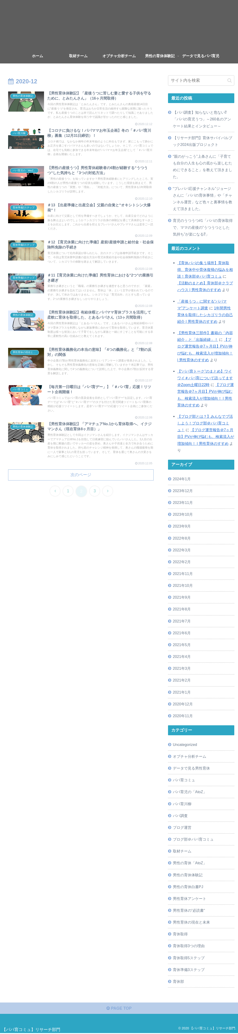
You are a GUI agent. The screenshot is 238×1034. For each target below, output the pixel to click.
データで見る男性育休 (191, 768)
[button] (229, 80)
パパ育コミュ (184, 780)
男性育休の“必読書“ (189, 910)
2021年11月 (183, 574)
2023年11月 (183, 502)
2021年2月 (182, 680)
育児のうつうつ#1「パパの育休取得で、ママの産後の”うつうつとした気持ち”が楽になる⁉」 (203, 227)
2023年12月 (183, 491)
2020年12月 (183, 704)
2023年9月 (182, 526)
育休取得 (180, 934)
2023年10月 (183, 514)
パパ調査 (180, 816)
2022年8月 (182, 538)
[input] (201, 80)
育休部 (178, 981)
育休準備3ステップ (189, 970)
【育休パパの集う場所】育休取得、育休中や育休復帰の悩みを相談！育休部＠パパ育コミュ (205, 269)
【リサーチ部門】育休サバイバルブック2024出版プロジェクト (202, 141)
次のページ (80, 490)
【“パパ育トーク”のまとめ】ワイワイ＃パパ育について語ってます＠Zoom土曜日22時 (205, 378)
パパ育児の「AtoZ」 (190, 792)
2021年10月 (183, 585)
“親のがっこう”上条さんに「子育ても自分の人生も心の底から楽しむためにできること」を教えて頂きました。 (202, 166)
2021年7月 (182, 621)
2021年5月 (182, 645)
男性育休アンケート (189, 898)
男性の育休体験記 (188, 875)
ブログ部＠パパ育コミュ (193, 839)
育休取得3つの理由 (189, 946)
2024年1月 (182, 479)
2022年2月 (182, 562)
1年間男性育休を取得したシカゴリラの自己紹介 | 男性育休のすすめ (205, 315)
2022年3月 (182, 550)
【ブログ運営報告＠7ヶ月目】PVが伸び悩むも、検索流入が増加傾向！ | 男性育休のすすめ (205, 436)
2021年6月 (182, 633)
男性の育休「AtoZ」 (190, 863)
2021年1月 (182, 692)
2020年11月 (183, 716)
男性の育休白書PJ (188, 887)
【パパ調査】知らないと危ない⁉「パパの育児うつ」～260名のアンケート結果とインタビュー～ (202, 119)
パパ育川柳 (182, 804)
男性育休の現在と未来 (191, 922)
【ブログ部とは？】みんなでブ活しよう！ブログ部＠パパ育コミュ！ (205, 423)
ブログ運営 (182, 827)
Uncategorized (185, 744)
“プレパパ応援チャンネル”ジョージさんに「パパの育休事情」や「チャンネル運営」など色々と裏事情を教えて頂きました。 (202, 198)
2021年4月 (182, 656)
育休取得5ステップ (189, 958)
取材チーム (182, 851)
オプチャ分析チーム (189, 756)
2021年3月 (182, 668)
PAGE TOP (119, 1008)
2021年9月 (182, 597)
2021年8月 (182, 609)
